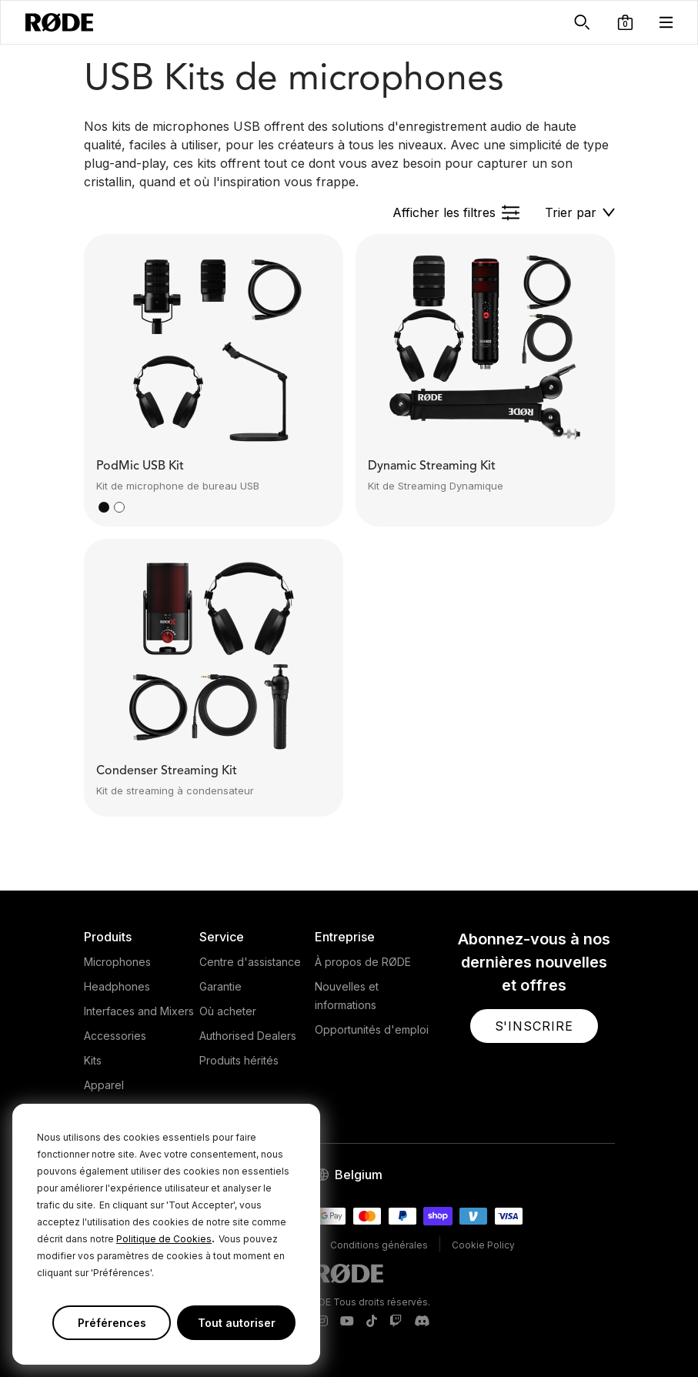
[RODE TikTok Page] (371, 1321)
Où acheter (227, 1011)
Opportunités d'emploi (372, 1029)
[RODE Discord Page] (421, 1321)
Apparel (104, 1084)
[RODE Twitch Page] (395, 1321)
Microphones (117, 961)
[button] (625, 22)
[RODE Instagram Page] (322, 1321)
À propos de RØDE (363, 961)
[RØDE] (59, 22)
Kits (93, 1060)
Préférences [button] (112, 1322)
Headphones (117, 986)
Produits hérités (239, 1060)
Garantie (220, 986)
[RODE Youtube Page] (347, 1321)
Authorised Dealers (247, 1035)
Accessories (115, 1035)
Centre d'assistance (250, 961)
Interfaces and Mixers (139, 1011)
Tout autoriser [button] (237, 1322)
